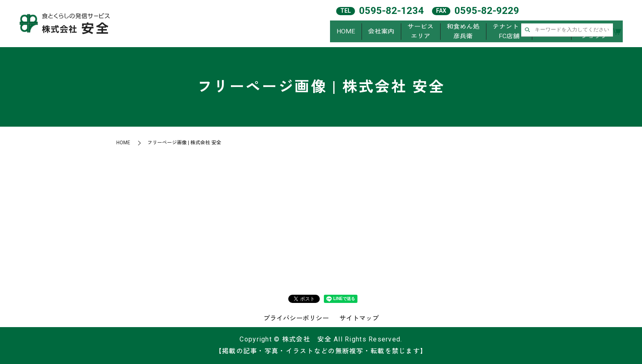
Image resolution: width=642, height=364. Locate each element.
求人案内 (551, 32)
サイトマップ (359, 318)
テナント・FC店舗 (509, 32)
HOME (346, 32)
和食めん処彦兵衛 (463, 32)
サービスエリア (420, 32)
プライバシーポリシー (296, 318)
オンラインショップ (594, 32)
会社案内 (381, 32)
